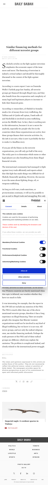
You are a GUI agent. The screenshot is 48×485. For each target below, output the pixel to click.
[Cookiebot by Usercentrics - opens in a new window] (31, 200)
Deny (24, 283)
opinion (4, 391)
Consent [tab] (8, 206)
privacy (14, 479)
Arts (36, 453)
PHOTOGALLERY (13, 428)
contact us (33, 479)
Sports (12, 457)
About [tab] (39, 206)
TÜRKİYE (36, 446)
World (12, 449)
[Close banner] (45, 200)
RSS (43, 479)
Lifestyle (12, 453)
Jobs (5, 479)
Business (36, 449)
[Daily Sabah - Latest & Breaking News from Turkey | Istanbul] (24, 4)
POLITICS (12, 446)
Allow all (24, 271)
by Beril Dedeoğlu (8, 57)
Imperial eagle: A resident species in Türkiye (22, 423)
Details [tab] (24, 206)
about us (23, 479)
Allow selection (24, 277)
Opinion (36, 457)
